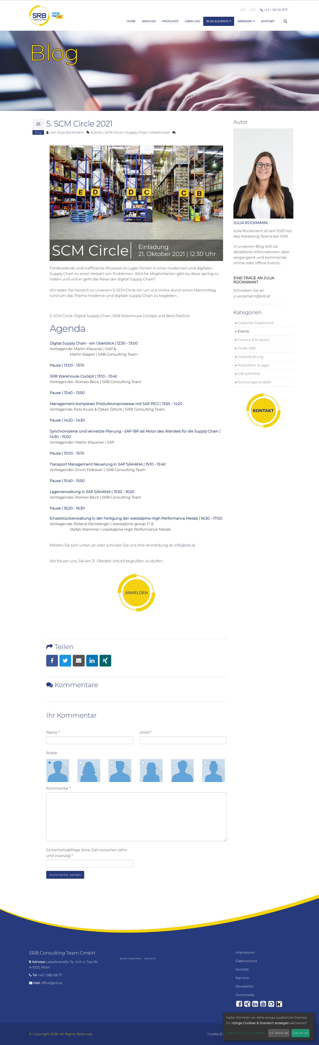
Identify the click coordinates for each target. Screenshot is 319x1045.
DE (242, 10)
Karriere (245, 21)
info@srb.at (184, 545)
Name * (53, 732)
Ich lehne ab (278, 1033)
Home (131, 21)
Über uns (192, 21)
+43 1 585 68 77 (50, 975)
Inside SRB (246, 348)
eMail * (146, 732)
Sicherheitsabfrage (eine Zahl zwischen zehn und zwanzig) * (86, 853)
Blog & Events (217, 21)
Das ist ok (300, 1033)
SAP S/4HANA (249, 374)
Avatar (51, 753)
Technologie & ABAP (254, 382)
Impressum (245, 952)
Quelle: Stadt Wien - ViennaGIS (138, 958)
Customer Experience (256, 323)
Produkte (170, 21)
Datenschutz (246, 961)
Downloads (245, 995)
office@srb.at (51, 983)
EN (252, 10)
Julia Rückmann (70, 132)
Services (149, 21)
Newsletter (245, 986)
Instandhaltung (250, 357)
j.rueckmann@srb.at (251, 296)
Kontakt (267, 21)
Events (243, 331)
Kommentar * (58, 788)
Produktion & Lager (254, 365)
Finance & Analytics (254, 340)
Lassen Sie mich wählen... (246, 1033)
